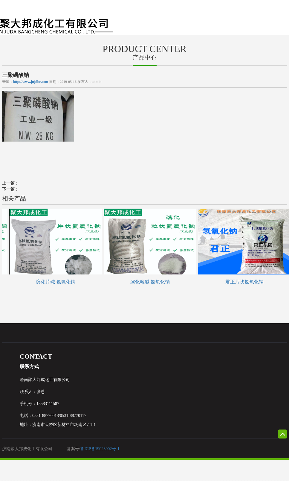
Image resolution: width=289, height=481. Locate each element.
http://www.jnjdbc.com (30, 82)
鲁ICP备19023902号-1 (99, 449)
